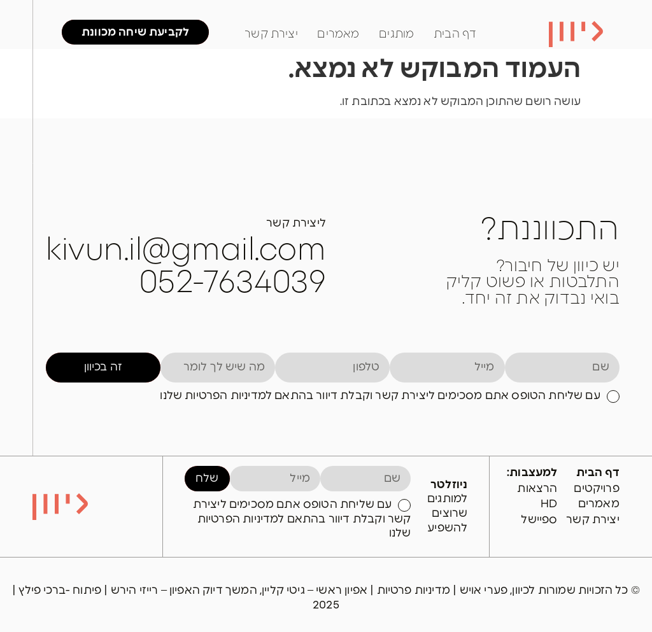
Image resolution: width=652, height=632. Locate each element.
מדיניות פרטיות (415, 590)
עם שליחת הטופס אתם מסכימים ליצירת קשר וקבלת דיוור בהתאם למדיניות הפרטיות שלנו (380, 395)
